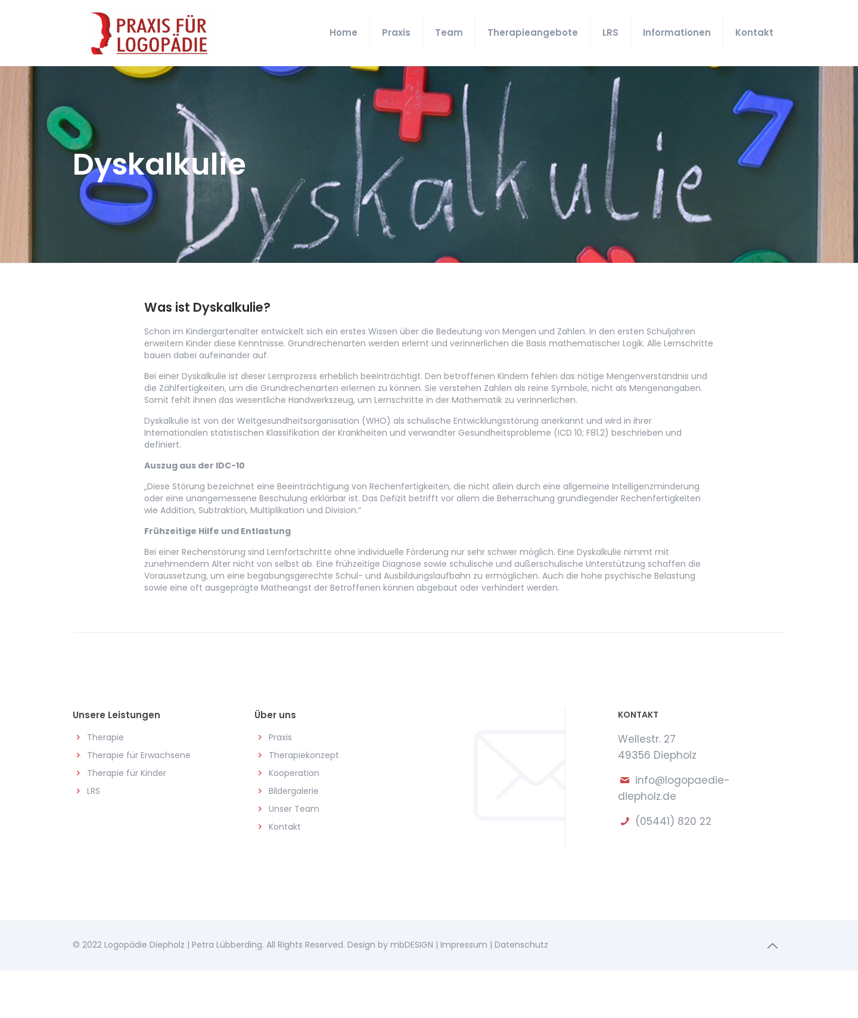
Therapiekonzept (304, 755)
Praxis (280, 737)
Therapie (105, 737)
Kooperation (294, 773)
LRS (93, 791)
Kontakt (285, 827)
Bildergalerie (294, 791)
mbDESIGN (411, 945)
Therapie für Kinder (126, 773)
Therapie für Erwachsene (139, 755)
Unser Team (294, 809)
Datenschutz (521, 945)
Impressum (463, 945)
